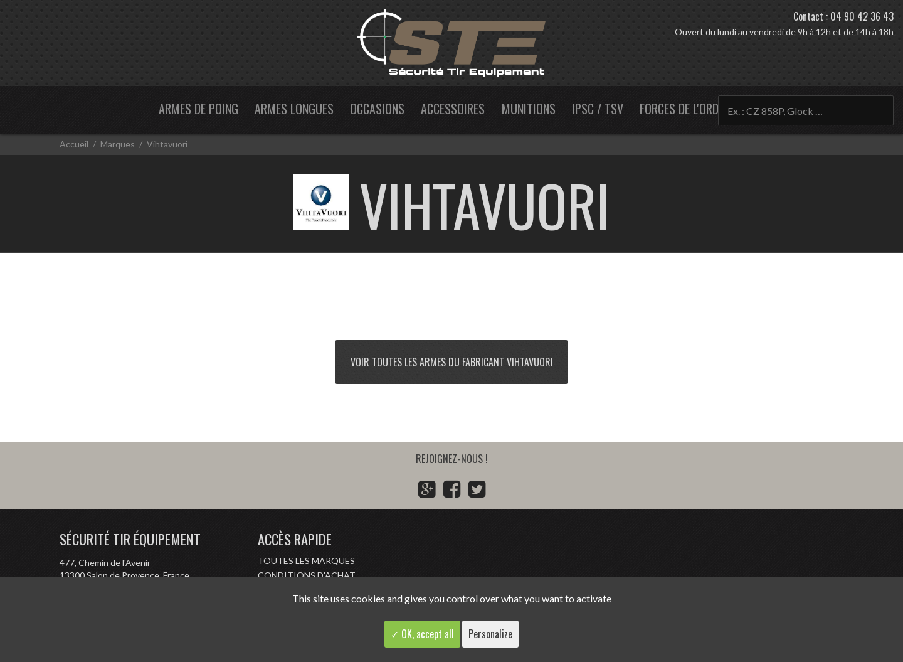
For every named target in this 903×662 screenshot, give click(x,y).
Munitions (529, 108)
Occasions (377, 108)
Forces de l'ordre (685, 108)
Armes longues (294, 108)
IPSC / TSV (597, 108)
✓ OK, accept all (422, 633)
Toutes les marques (306, 560)
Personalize (490, 633)
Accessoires (453, 108)
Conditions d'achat (307, 575)
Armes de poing (198, 108)
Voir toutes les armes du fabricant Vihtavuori (452, 362)
